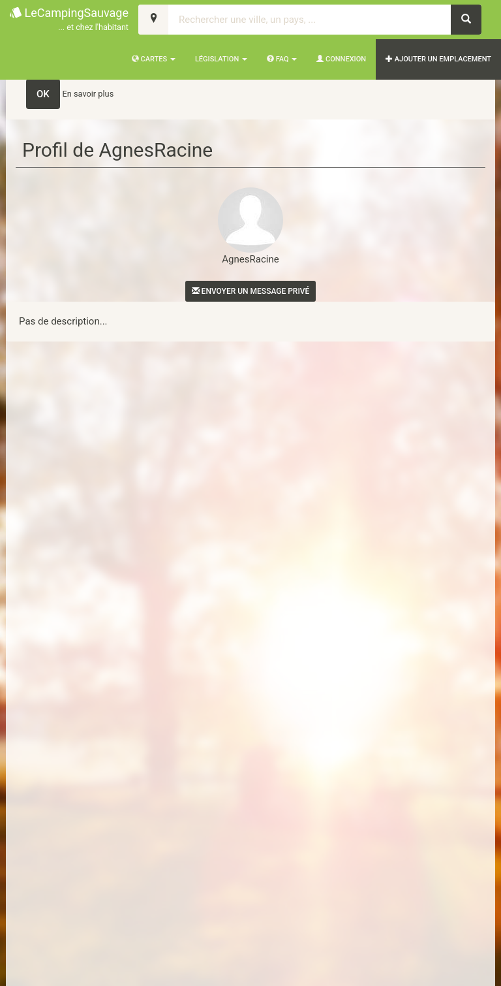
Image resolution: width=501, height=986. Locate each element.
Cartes (153, 59)
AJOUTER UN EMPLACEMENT (438, 59)
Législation (221, 59)
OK (43, 94)
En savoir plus (88, 94)
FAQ (282, 59)
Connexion (341, 59)
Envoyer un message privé (251, 291)
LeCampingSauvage (69, 20)
